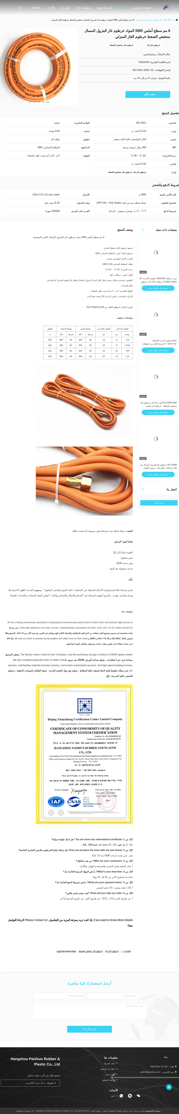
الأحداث (50, 7)
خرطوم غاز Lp (111, 951)
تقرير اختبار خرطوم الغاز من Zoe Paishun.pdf (109, 307)
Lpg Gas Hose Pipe (66, 951)
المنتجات (165, 20)
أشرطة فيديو (104, 7)
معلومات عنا (84, 7)
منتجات (122, 7)
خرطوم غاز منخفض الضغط (90, 951)
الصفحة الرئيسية (142, 7)
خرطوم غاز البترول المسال (147, 20)
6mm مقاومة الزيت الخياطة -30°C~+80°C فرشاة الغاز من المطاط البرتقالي (160, 343)
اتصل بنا (65, 7)
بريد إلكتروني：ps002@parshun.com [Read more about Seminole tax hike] (158, 1072)
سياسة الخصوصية (152, 1111)
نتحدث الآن (148, 94)
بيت (173, 20)
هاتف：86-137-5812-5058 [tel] (163, 1066)
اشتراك (51, 1083)
